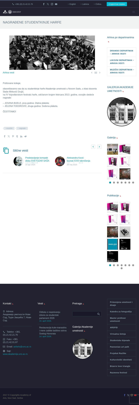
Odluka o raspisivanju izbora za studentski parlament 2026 (49, 315)
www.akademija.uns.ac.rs (15, 354)
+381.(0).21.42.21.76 (24, 4)
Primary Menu (133, 12)
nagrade (22, 128)
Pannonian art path (119, 347)
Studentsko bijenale (120, 340)
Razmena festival (118, 373)
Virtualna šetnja (118, 334)
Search (98, 314)
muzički (9, 128)
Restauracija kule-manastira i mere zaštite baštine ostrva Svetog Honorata (52, 330)
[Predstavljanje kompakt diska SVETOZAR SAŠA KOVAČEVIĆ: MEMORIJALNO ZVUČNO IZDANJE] (19, 161)
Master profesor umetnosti (118, 319)
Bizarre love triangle (120, 366)
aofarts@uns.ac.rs (22, 346)
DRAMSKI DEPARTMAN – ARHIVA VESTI (121, 52)
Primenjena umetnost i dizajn (121, 303)
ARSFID (114, 327)
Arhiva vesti (8, 72)
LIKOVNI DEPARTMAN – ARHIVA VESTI (122, 61)
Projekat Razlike (118, 353)
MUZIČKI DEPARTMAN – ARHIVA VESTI (122, 71)
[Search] (86, 313)
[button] (93, 147)
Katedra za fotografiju (121, 312)
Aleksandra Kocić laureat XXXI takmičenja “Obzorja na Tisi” (78, 161)
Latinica (85, 4)
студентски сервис (117, 4)
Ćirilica (98, 4)
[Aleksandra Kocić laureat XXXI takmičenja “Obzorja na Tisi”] (61, 161)
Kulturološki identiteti (121, 360)
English (73, 4)
